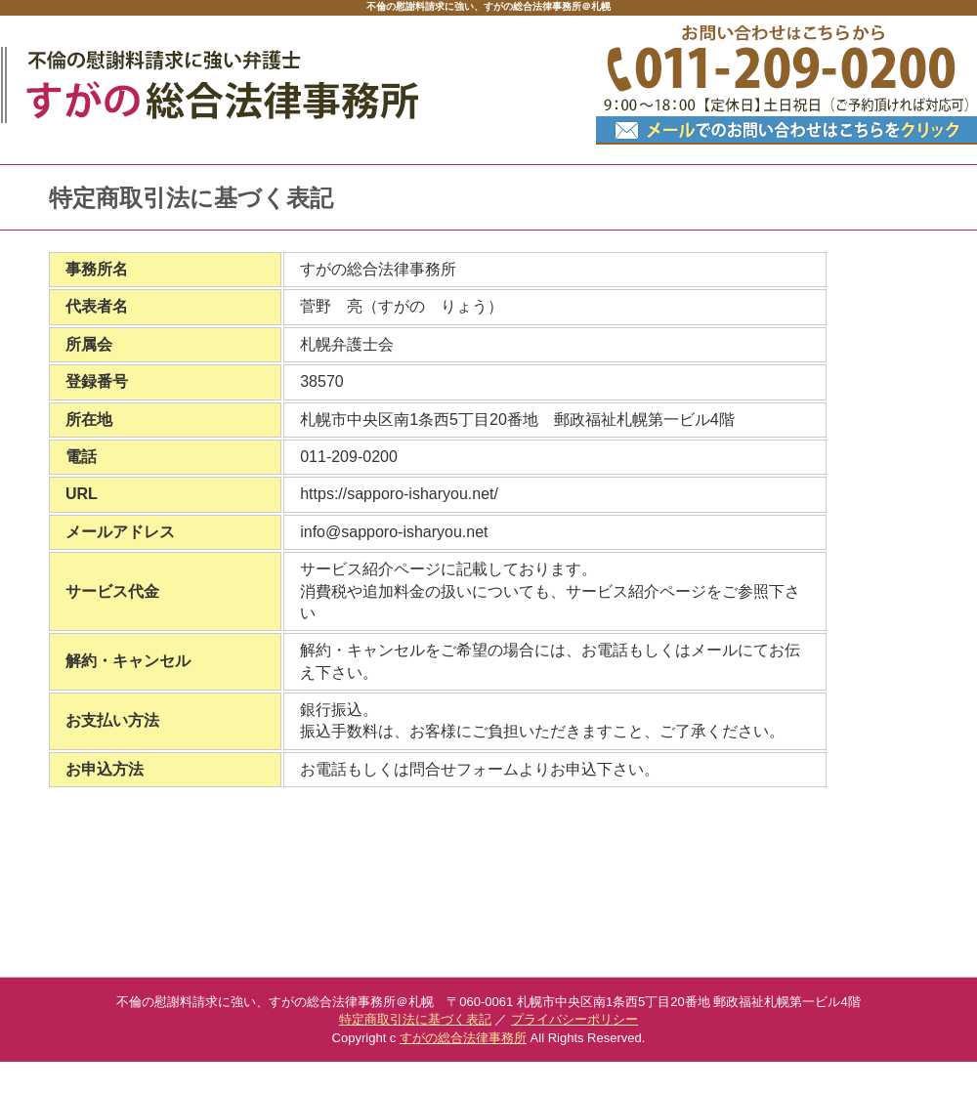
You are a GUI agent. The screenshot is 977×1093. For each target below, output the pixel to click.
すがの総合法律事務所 (463, 1037)
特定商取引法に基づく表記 (415, 1019)
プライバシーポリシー (574, 1019)
